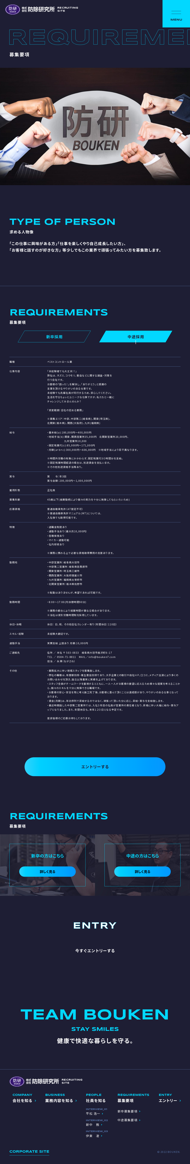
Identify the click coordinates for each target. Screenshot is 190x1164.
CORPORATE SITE (29, 1151)
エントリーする (95, 766)
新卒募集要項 (128, 1111)
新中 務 (92, 1124)
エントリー (168, 1100)
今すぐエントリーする (95, 950)
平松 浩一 (93, 1113)
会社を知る (22, 1100)
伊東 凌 (92, 1135)
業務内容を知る (59, 1100)
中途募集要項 (128, 1120)
